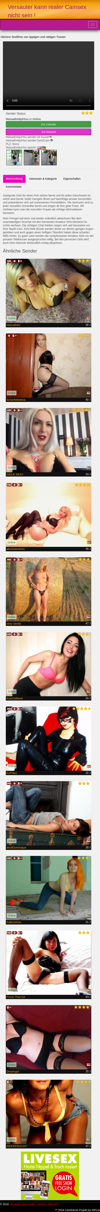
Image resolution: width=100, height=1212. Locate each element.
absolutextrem (15, 549)
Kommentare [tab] (14, 186)
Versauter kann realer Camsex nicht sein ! (34, 1204)
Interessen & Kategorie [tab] (43, 178)
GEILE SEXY (14, 474)
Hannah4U (13, 325)
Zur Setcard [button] (48, 131)
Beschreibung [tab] (14, 178)
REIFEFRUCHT (16, 1146)
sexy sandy (13, 623)
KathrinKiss (13, 922)
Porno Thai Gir (15, 997)
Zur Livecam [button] (48, 124)
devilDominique (16, 847)
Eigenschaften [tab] (72, 178)
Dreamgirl (12, 1071)
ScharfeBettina (15, 399)
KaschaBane (14, 698)
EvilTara (11, 773)
